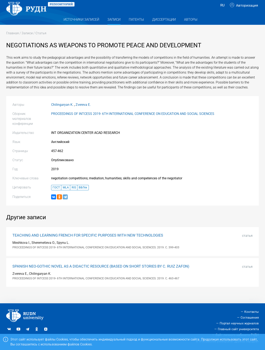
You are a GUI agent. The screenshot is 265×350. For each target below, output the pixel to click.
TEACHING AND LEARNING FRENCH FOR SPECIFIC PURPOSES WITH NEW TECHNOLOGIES (87, 244)
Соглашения (250, 317)
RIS (74, 196)
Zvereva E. (83, 113)
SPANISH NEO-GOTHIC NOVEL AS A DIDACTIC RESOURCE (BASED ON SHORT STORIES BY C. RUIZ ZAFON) (100, 275)
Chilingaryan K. (62, 113)
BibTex (83, 196)
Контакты (251, 312)
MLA (66, 196)
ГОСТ (56, 196)
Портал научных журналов (239, 323)
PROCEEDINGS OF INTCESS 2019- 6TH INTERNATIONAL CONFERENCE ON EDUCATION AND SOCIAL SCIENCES (132, 122)
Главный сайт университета (238, 329)
